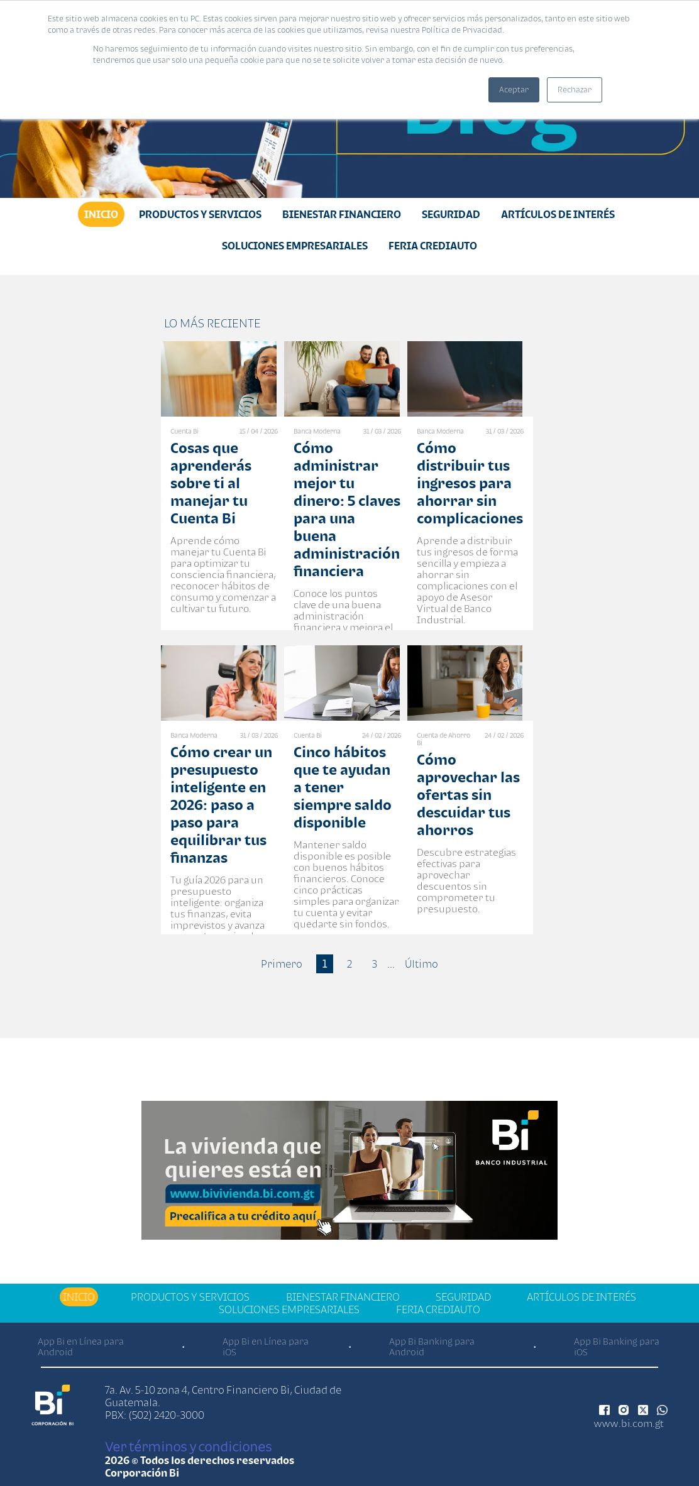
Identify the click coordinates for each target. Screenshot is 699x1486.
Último (421, 964)
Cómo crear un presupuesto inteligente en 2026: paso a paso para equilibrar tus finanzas (221, 804)
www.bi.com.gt (629, 1423)
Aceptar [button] (514, 89)
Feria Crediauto (432, 245)
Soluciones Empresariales (295, 245)
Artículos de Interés (558, 214)
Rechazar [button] (575, 89)
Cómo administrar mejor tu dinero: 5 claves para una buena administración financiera (347, 509)
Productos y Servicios (200, 214)
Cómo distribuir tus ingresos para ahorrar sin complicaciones (470, 483)
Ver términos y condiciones (188, 1446)
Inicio (101, 214)
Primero (281, 964)
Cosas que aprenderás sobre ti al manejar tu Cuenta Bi (210, 483)
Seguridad (451, 214)
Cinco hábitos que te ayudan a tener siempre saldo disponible (343, 787)
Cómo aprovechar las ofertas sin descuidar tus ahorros (468, 794)
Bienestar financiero (341, 214)
